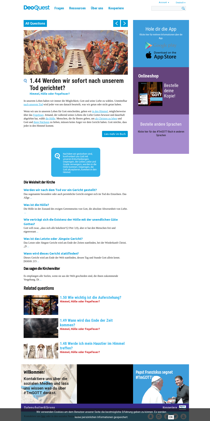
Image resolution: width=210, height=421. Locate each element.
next (124, 23)
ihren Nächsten (41, 122)
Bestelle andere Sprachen (161, 124)
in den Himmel (100, 111)
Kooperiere (116, 8)
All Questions (35, 23)
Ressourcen (77, 8)
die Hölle (50, 118)
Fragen (59, 8)
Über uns (97, 8)
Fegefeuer (38, 115)
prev (116, 23)
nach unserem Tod (33, 104)
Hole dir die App (161, 29)
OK (171, 417)
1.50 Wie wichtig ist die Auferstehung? (90, 297)
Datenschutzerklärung (39, 407)
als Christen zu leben (106, 118)
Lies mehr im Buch (115, 134)
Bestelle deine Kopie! (171, 91)
